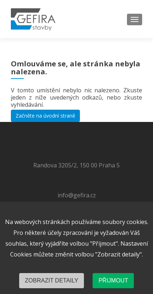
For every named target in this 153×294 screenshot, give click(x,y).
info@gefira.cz (77, 195)
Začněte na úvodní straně (45, 115)
